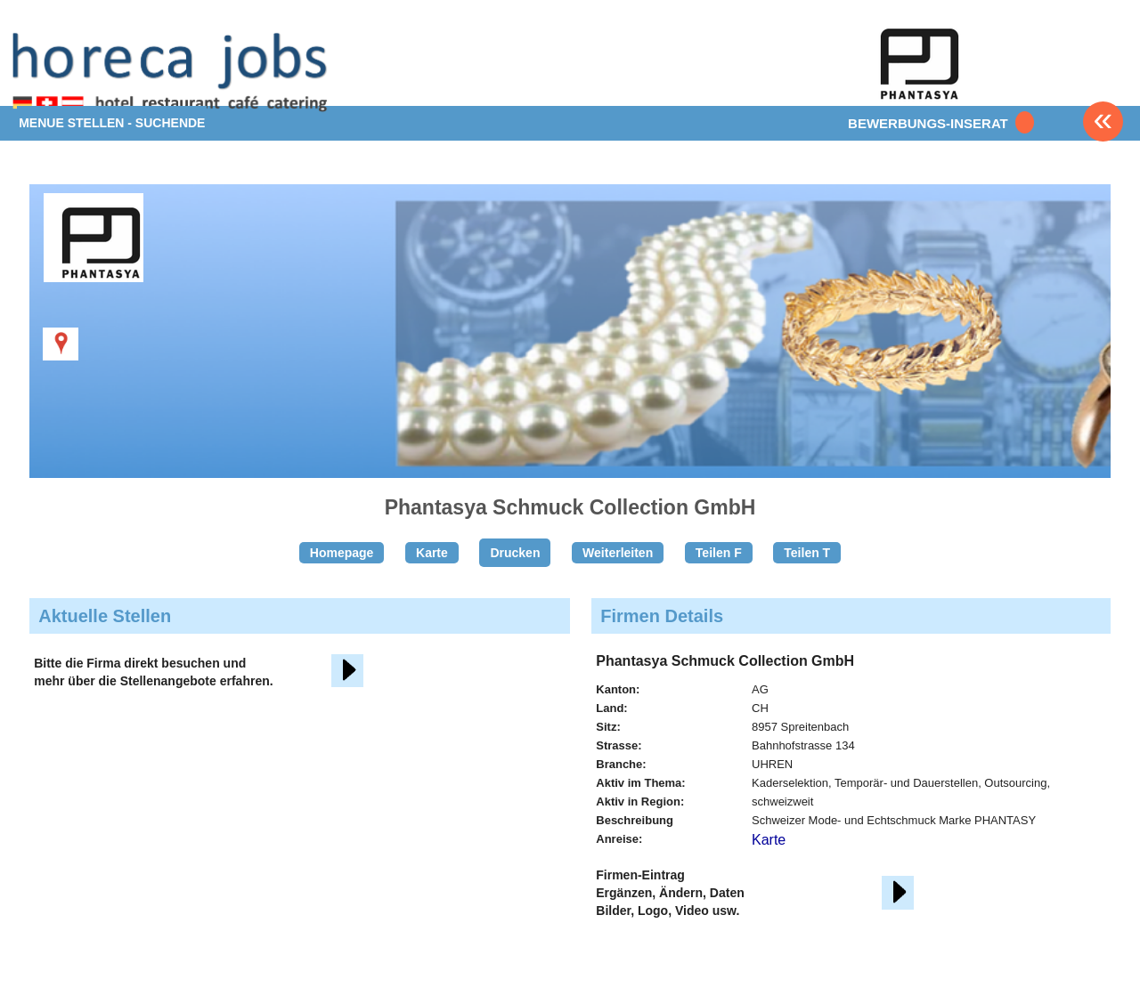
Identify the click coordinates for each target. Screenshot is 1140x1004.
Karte (432, 553)
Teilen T (807, 553)
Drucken (515, 553)
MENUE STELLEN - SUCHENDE (112, 123)
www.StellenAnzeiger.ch (173, 71)
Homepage (342, 553)
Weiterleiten (617, 553)
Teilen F (719, 553)
